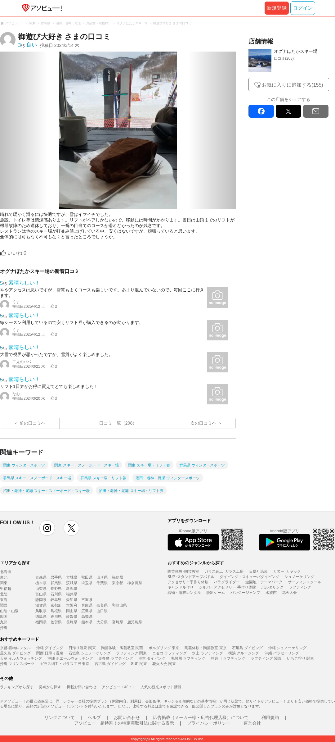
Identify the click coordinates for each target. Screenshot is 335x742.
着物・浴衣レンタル (184, 592)
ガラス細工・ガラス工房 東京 (64, 664)
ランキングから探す (17, 687)
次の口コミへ (203, 423)
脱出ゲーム (215, 592)
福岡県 (41, 622)
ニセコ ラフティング (169, 653)
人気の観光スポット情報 (161, 687)
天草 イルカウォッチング (21, 658)
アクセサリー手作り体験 (188, 582)
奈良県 (102, 605)
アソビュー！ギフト (118, 687)
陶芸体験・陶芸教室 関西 (122, 648)
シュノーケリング (299, 577)
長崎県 (71, 622)
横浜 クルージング (243, 653)
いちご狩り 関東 (300, 658)
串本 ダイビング (151, 658)
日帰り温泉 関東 (82, 648)
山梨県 (41, 588)
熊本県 (86, 622)
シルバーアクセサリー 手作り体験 (227, 587)
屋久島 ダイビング (15, 653)
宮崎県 (117, 622)
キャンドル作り (181, 587)
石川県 (56, 594)
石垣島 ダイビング (247, 648)
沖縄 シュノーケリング (287, 648)
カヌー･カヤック (287, 571)
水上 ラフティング (207, 653)
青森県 (41, 577)
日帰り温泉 (258, 571)
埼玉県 (86, 583)
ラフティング (300, 587)
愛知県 (71, 600)
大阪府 (71, 605)
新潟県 (71, 588)
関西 (3, 605)
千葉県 (102, 583)
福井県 (71, 594)
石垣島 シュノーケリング (89, 653)
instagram (47, 528)
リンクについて (59, 717)
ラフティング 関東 (131, 653)
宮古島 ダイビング (110, 664)
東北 (3, 577)
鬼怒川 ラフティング (188, 658)
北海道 (5, 572)
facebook (261, 111)
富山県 (41, 594)
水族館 (271, 592)
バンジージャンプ (245, 592)
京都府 (56, 605)
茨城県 (71, 583)
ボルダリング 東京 (164, 648)
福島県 (117, 577)
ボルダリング (272, 587)
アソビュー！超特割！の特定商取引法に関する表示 (124, 723)
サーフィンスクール (304, 582)
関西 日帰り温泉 (49, 653)
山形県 (102, 577)
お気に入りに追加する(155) (292, 85)
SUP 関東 (139, 664)
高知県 (86, 616)
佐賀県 (56, 622)
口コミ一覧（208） (118, 423)
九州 (3, 622)
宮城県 (71, 577)
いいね (16, 253)
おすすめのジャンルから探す (196, 562)
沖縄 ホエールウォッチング (70, 658)
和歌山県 (119, 605)
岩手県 (56, 577)
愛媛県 (71, 616)
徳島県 (41, 616)
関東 (3, 583)
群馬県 (56, 583)
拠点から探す (50, 687)
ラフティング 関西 (266, 658)
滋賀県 (41, 605)
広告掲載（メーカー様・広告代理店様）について (200, 717)
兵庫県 (86, 605)
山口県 (102, 611)
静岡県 (41, 600)
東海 (3, 600)
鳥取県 (41, 611)
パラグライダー (227, 582)
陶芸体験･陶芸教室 (183, 571)
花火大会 (289, 592)
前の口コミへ (33, 423)
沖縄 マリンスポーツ (17, 664)
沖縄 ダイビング (49, 648)
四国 (3, 616)
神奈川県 (134, 583)
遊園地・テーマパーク (264, 582)
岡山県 (71, 611)
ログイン (303, 8)
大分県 (102, 622)
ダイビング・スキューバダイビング (249, 577)
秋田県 (86, 577)
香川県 (56, 616)
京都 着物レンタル (15, 648)
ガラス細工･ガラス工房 (223, 571)
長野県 (56, 588)
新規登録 (277, 8)
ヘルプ (94, 717)
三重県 (86, 600)
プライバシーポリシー (208, 723)
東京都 (117, 583)
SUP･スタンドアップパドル (191, 577)
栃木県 (41, 583)
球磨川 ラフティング (228, 658)
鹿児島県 (134, 622)
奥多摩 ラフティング (115, 658)
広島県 (86, 611)
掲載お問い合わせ (81, 687)
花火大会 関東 (164, 664)
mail (315, 111)
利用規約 (270, 717)
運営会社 (252, 723)
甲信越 (5, 588)
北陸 (3, 594)
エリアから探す (15, 562)
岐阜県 (56, 600)
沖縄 (3, 628)
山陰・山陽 (9, 611)
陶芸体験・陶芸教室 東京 (205, 648)
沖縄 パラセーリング (282, 653)
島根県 (56, 611)
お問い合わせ (127, 717)
